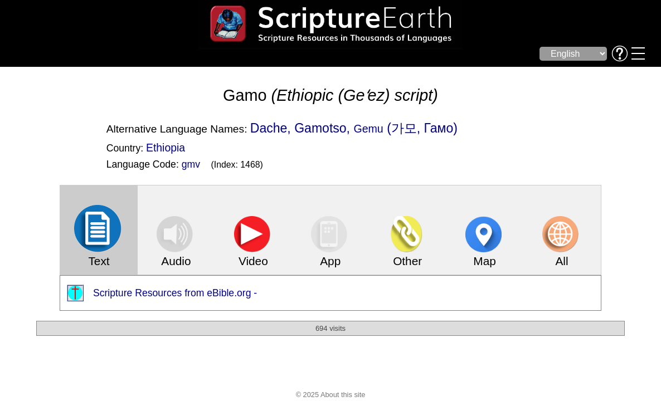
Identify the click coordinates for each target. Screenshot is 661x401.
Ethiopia (165, 147)
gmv (191, 164)
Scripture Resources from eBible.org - (175, 293)
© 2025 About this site (331, 394)
